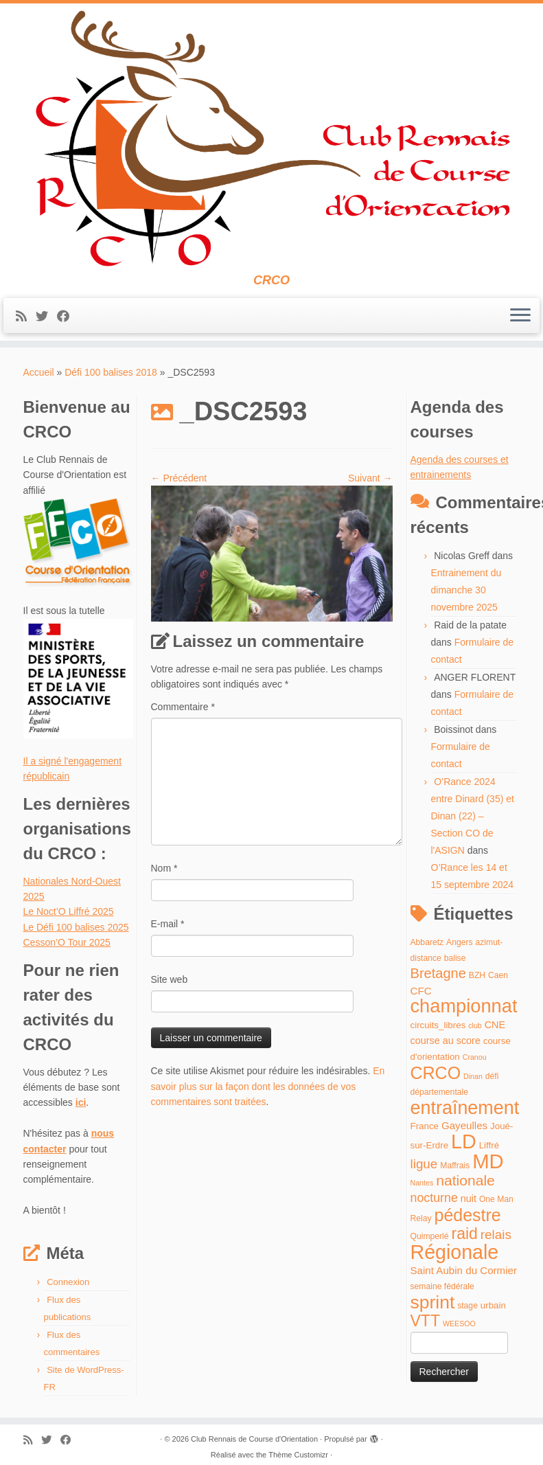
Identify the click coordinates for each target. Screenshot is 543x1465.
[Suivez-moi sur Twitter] (46, 316)
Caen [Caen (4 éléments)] (498, 975)
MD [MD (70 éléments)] (488, 1161)
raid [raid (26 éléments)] (464, 1233)
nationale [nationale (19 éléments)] (465, 1180)
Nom (164, 868)
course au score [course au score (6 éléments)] (446, 1040)
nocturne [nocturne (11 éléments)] (434, 1198)
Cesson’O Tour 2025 (67, 942)
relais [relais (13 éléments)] (496, 1234)
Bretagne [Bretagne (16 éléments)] (438, 973)
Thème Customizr (298, 1455)
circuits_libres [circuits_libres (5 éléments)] (438, 1025)
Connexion (68, 1282)
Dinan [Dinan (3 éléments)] (473, 1076)
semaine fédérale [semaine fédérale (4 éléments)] (442, 1286)
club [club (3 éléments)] (475, 1025)
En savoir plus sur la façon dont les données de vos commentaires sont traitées (268, 1086)
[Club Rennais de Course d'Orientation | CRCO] (271, 138)
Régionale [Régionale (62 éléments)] (455, 1252)
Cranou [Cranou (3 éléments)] (475, 1057)
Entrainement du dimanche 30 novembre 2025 (466, 590)
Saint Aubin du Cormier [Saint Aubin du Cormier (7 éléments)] (464, 1270)
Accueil (38, 372)
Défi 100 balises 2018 (111, 372)
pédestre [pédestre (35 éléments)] (467, 1215)
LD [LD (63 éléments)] (463, 1141)
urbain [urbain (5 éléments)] (493, 1305)
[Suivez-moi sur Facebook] (67, 316)
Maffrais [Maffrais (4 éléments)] (455, 1165)
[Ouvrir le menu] (520, 316)
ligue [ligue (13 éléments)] (424, 1164)
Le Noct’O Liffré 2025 (68, 911)
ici (81, 1102)
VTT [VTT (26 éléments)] (426, 1321)
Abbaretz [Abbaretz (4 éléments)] (427, 942)
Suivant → (370, 478)
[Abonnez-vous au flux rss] (26, 316)
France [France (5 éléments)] (425, 1126)
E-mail (168, 923)
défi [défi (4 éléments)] (492, 1076)
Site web (169, 979)
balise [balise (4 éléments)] (455, 958)
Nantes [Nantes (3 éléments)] (422, 1183)
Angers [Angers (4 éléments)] (459, 942)
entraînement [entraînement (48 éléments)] (465, 1108)
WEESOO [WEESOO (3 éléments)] (459, 1323)
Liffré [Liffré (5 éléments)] (489, 1145)
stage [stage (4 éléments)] (467, 1305)
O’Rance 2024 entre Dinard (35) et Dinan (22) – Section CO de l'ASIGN (472, 816)
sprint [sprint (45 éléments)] (433, 1302)
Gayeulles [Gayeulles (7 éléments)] (464, 1125)
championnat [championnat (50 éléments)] (464, 1006)
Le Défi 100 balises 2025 (76, 927)
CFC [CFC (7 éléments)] (421, 991)
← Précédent (179, 478)
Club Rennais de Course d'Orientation (254, 1439)
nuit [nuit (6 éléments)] (468, 1198)
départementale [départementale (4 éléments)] (439, 1092)
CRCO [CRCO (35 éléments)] (436, 1072)
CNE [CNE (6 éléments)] (495, 1024)
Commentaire (183, 706)
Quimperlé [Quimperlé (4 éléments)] (430, 1236)
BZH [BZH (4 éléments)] (477, 975)
